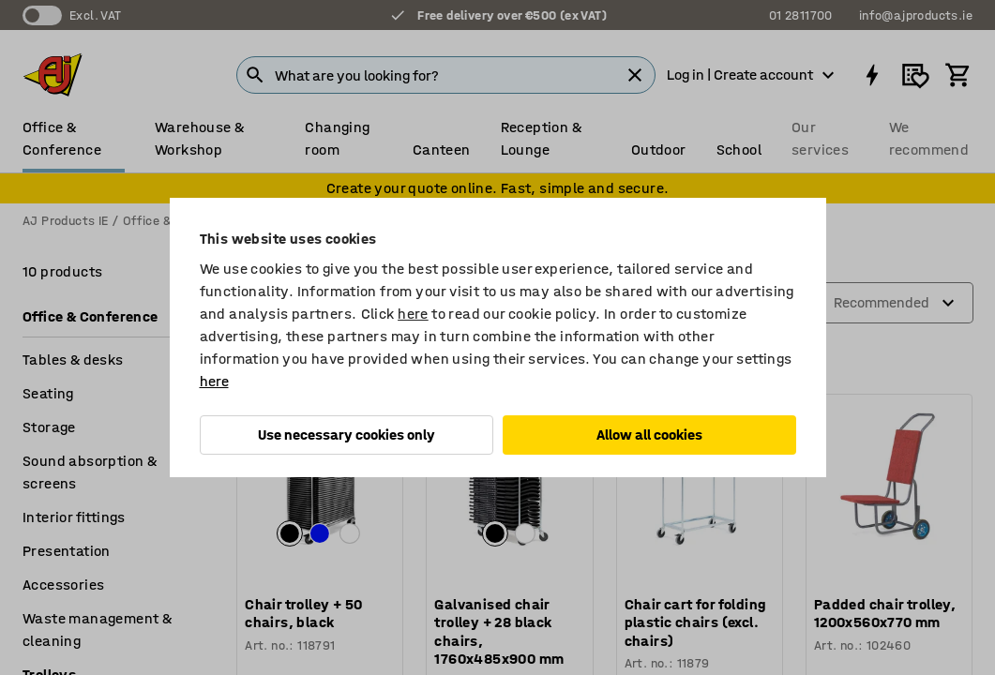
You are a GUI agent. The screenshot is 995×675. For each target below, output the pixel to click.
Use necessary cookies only (346, 434)
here (413, 313)
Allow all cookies (649, 434)
